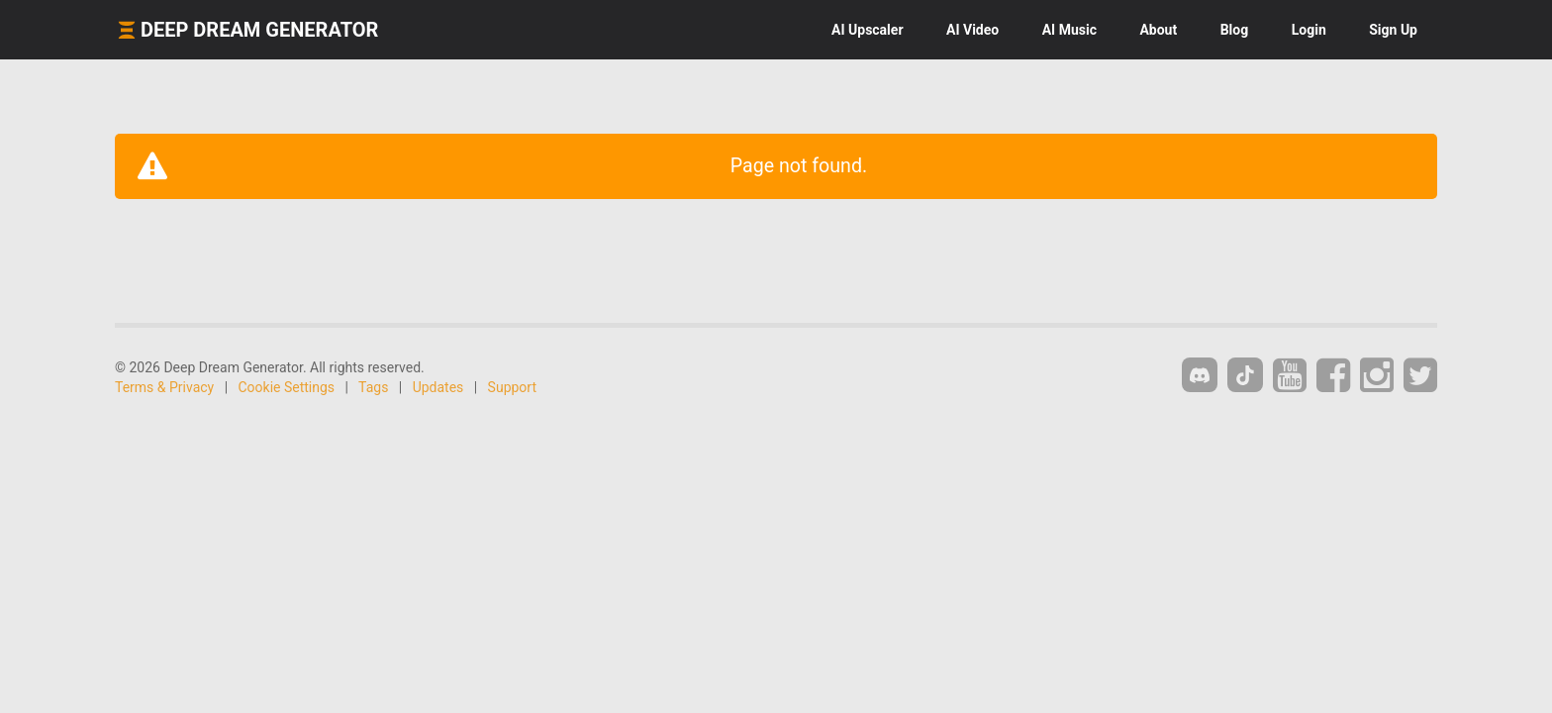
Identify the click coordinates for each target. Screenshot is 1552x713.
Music (1069, 30)
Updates (438, 387)
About (1158, 30)
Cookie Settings (287, 387)
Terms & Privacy (164, 387)
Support (512, 387)
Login (1309, 30)
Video (972, 30)
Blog (1234, 30)
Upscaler (867, 30)
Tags (373, 387)
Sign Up (1393, 30)
